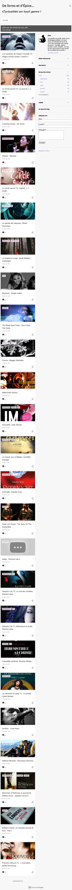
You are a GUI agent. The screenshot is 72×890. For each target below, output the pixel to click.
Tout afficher (6, 30)
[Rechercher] (70, 6)
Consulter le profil (53, 53)
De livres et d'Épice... (18, 6)
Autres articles (18, 881)
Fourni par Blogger (36, 887)
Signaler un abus (44, 151)
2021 (40, 75)
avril (41, 85)
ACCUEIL (6, 20)
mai (41, 82)
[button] (32, 63)
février (42, 88)
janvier (42, 92)
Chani (49, 35)
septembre (43, 79)
